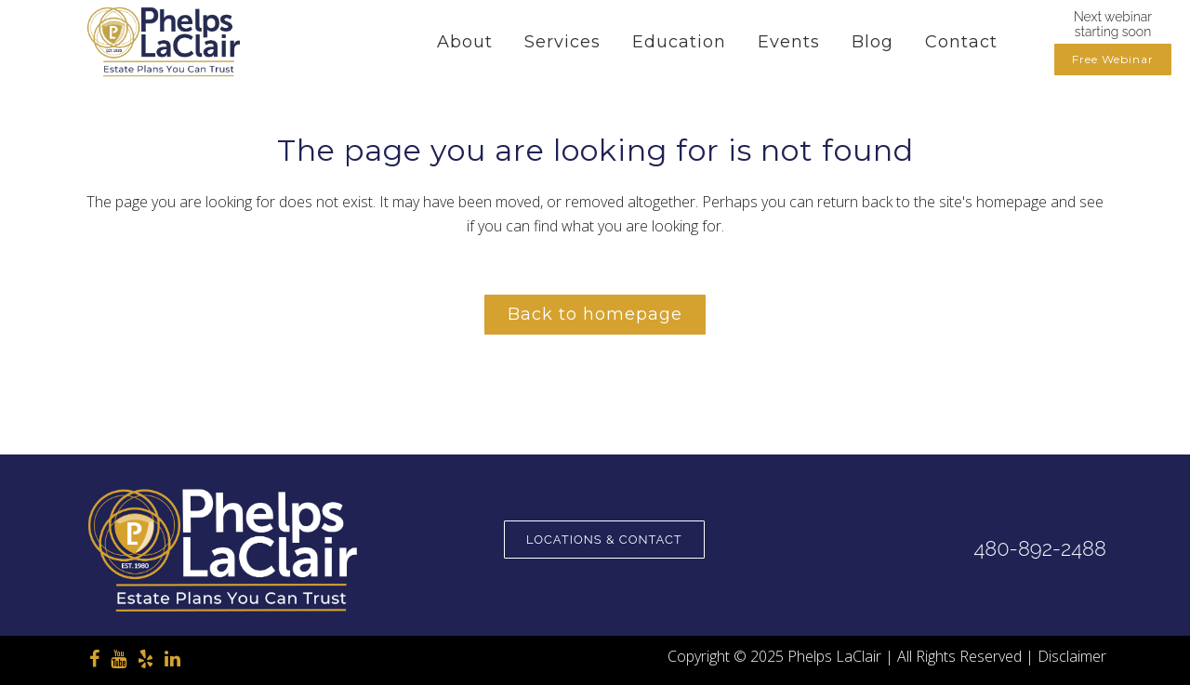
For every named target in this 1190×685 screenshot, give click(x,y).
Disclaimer (1072, 656)
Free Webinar (1113, 59)
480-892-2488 (1039, 548)
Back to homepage (595, 314)
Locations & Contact (604, 540)
